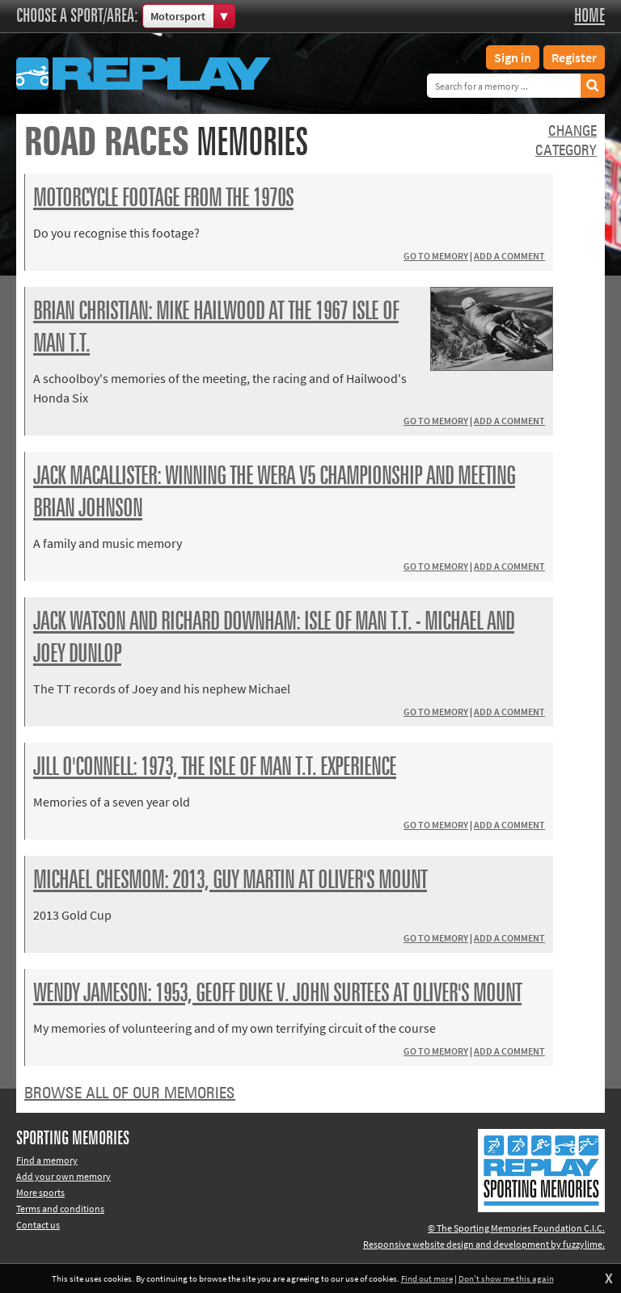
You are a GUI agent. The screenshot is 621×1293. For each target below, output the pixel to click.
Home (589, 16)
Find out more (427, 1278)
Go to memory (435, 256)
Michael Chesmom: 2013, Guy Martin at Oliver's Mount (230, 881)
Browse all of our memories (129, 1093)
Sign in (512, 57)
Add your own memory (63, 1176)
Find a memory (47, 1160)
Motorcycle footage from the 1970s (163, 199)
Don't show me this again (506, 1278)
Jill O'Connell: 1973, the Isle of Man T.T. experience (214, 768)
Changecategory (566, 141)
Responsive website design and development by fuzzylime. (484, 1244)
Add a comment (509, 256)
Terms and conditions (60, 1208)
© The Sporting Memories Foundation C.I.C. (516, 1228)
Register (574, 57)
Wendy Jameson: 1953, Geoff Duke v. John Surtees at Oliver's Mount (277, 994)
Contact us (38, 1225)
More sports (40, 1192)
